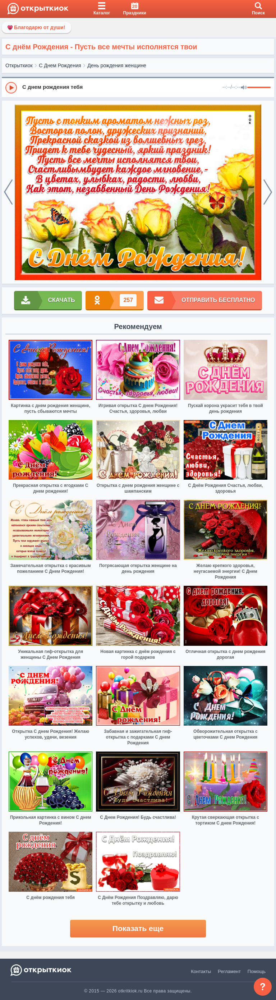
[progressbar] (259, 87)
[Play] (11, 87)
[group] (138, 87)
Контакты (201, 971)
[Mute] (243, 87)
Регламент (229, 971)
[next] (267, 192)
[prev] (8, 192)
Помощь (257, 971)
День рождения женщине (116, 65)
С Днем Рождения (60, 65)
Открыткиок (19, 65)
